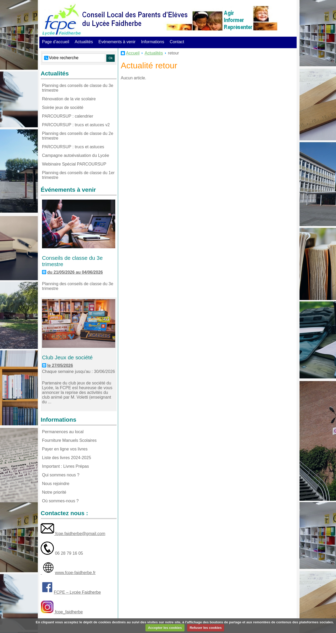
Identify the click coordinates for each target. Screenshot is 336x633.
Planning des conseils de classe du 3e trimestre (77, 87)
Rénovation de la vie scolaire (69, 99)
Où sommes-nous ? (60, 501)
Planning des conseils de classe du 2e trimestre (77, 135)
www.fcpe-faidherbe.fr (75, 572)
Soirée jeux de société (62, 107)
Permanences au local (62, 432)
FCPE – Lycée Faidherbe (77, 592)
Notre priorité (54, 492)
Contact (177, 42)
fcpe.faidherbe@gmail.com (79, 533)
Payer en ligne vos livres (64, 449)
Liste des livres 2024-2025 (66, 457)
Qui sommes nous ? (60, 475)
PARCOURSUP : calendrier (67, 116)
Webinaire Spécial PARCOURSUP (74, 164)
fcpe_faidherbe (68, 612)
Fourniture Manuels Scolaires (69, 440)
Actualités (84, 42)
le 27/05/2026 (60, 365)
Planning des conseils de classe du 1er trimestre (78, 175)
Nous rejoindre (55, 483)
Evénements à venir (116, 42)
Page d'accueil (55, 42)
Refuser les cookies (206, 628)
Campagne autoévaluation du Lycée (75, 155)
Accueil (133, 53)
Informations (152, 42)
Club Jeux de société (67, 357)
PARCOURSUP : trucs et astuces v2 (76, 125)
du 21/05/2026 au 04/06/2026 (75, 272)
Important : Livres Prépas (65, 466)
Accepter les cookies (165, 628)
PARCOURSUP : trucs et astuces (73, 147)
